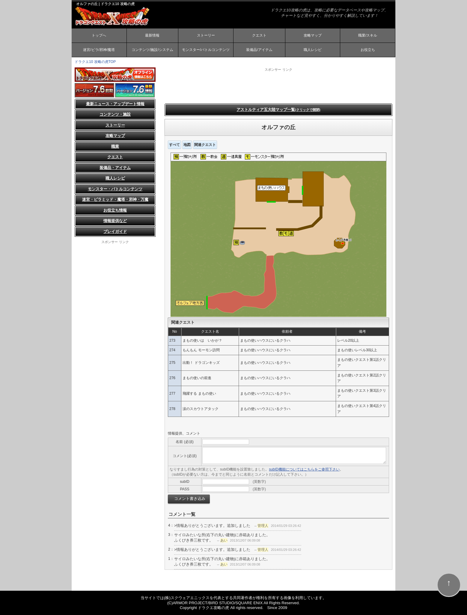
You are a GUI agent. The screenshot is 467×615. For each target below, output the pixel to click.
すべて (174, 145)
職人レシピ (313, 50)
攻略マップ (313, 35)
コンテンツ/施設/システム (152, 50)
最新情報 (152, 35)
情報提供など (115, 220)
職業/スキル (367, 35)
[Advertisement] (278, 85)
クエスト (259, 35)
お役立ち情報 (115, 210)
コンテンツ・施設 (115, 114)
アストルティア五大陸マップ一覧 (278, 109)
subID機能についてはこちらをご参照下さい (304, 469)
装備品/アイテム (259, 50)
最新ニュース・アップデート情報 (115, 104)
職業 (115, 146)
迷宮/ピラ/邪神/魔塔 (99, 50)
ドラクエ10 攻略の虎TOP (95, 62)
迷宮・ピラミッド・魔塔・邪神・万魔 (115, 199)
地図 (187, 145)
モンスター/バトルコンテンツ (206, 50)
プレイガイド (115, 231)
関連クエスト (205, 145)
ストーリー (206, 35)
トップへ (99, 35)
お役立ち (368, 50)
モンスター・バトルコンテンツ (115, 189)
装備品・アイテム (115, 167)
